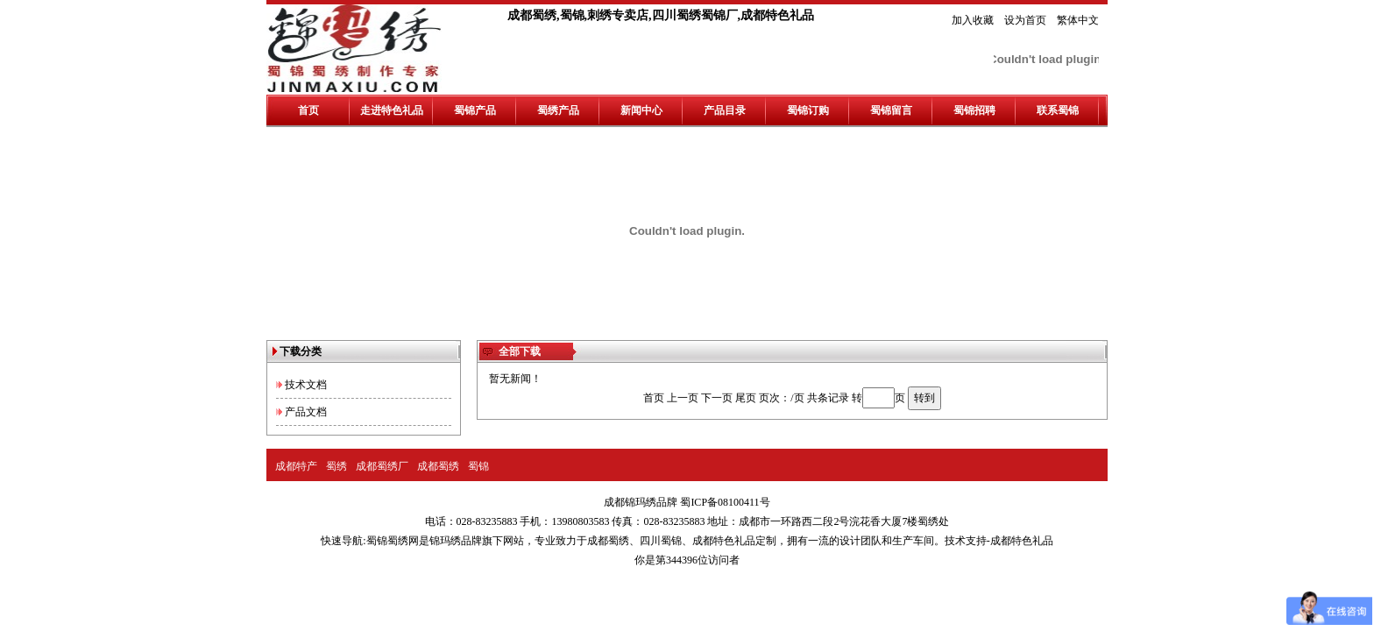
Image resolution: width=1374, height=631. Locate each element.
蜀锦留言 (891, 110)
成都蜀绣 (438, 466)
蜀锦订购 (808, 110)
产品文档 (306, 412)
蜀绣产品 (558, 110)
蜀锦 (478, 466)
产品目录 (725, 110)
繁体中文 (1078, 20)
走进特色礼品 (391, 110)
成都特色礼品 (723, 541)
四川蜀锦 (661, 541)
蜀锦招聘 (974, 110)
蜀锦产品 (475, 110)
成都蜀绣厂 (382, 466)
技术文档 (306, 385)
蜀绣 (336, 466)
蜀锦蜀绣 (387, 541)
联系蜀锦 (1058, 110)
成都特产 (296, 466)
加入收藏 (973, 20)
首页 (308, 110)
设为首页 (1025, 20)
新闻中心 (641, 110)
